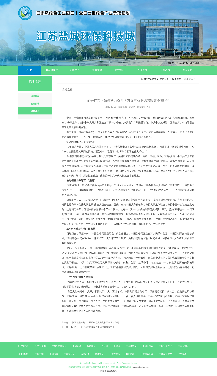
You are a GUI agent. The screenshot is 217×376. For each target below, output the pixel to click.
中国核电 (54, 354)
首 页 (29, 70)
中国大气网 (183, 346)
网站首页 (164, 79)
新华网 (117, 346)
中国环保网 (148, 346)
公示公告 (187, 70)
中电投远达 (69, 354)
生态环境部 (40, 346)
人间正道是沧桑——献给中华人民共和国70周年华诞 (94, 322)
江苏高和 (182, 354)
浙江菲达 (99, 354)
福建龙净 (85, 354)
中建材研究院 (165, 354)
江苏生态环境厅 (59, 346)
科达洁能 (130, 354)
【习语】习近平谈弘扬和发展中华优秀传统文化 (92, 327)
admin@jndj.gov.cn (140, 367)
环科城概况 (52, 70)
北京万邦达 (114, 354)
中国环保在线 (165, 346)
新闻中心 (74, 70)
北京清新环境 (146, 354)
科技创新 (120, 70)
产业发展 (142, 70)
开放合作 (165, 70)
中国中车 (39, 354)
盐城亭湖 (91, 346)
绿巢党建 (97, 70)
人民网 (104, 346)
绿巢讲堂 (188, 79)
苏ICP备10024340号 (108, 371)
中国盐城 (76, 346)
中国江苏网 (131, 346)
